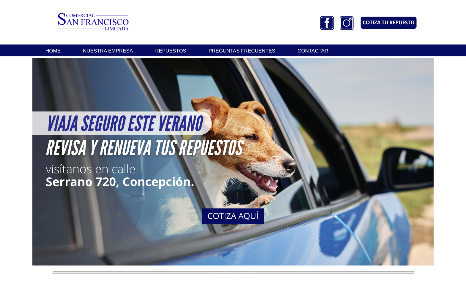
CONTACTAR (312, 51)
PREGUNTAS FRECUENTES (242, 51)
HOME (53, 51)
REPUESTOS (170, 51)
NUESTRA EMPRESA (108, 51)
